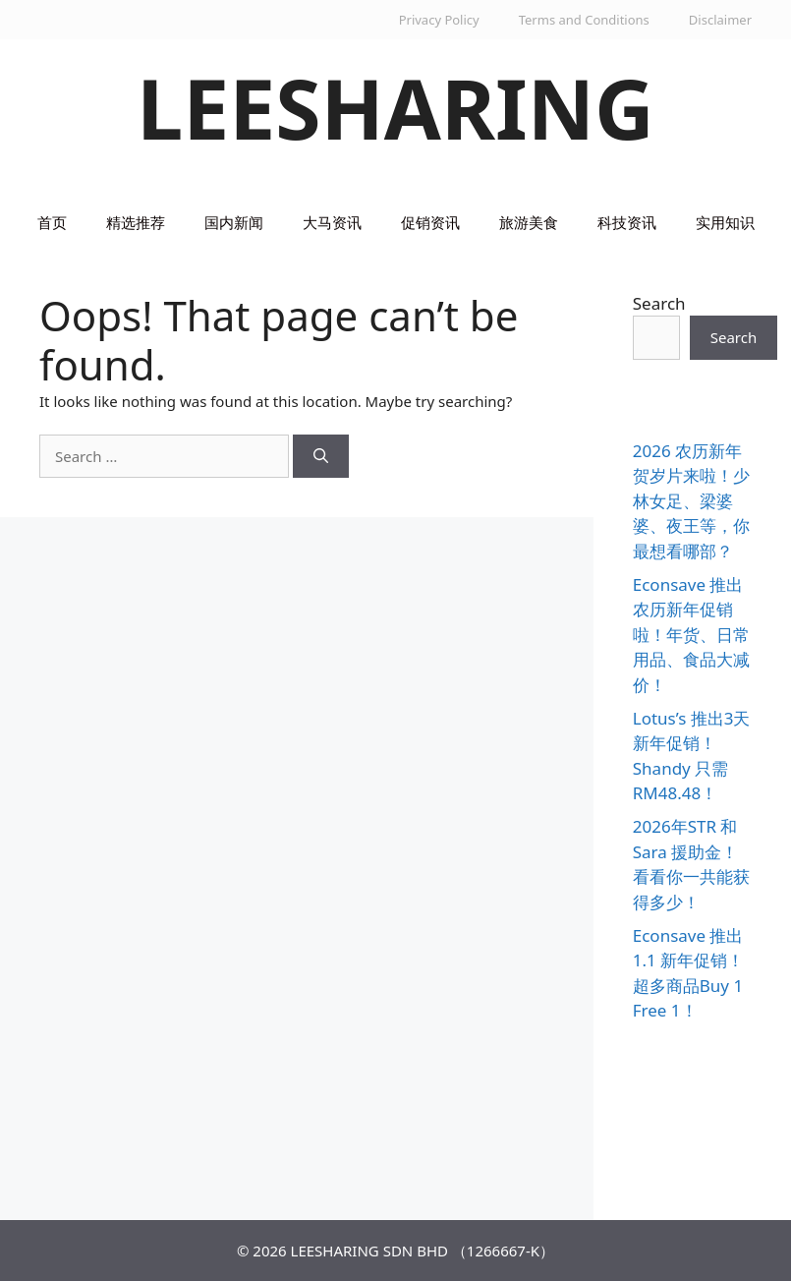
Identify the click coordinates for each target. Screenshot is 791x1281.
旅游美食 (528, 222)
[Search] (321, 457)
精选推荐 (135, 222)
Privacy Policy (439, 20)
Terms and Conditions (584, 20)
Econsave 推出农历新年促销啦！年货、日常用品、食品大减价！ (691, 634)
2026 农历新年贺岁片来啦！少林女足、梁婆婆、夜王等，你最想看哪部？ (691, 500)
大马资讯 (332, 222)
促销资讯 (430, 222)
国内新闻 (233, 222)
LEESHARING (395, 107)
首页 (52, 222)
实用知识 (725, 222)
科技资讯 (626, 222)
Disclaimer (720, 20)
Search (659, 303)
